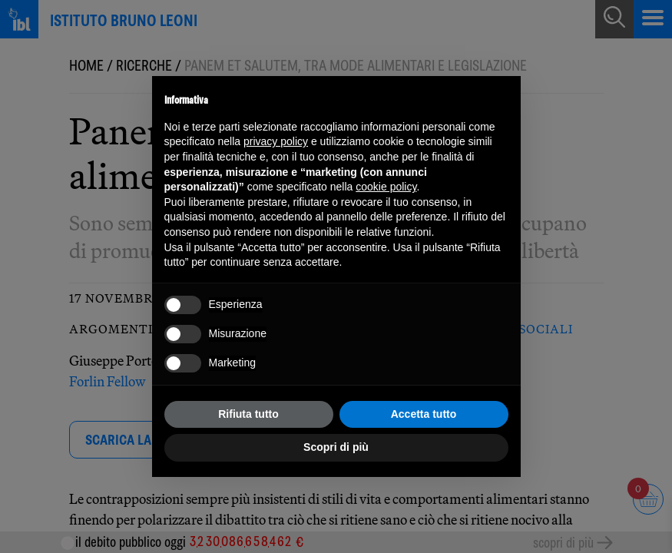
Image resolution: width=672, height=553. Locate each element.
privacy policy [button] (275, 141)
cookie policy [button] (386, 186)
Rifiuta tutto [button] (248, 414)
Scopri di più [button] (336, 447)
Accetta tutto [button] (424, 414)
